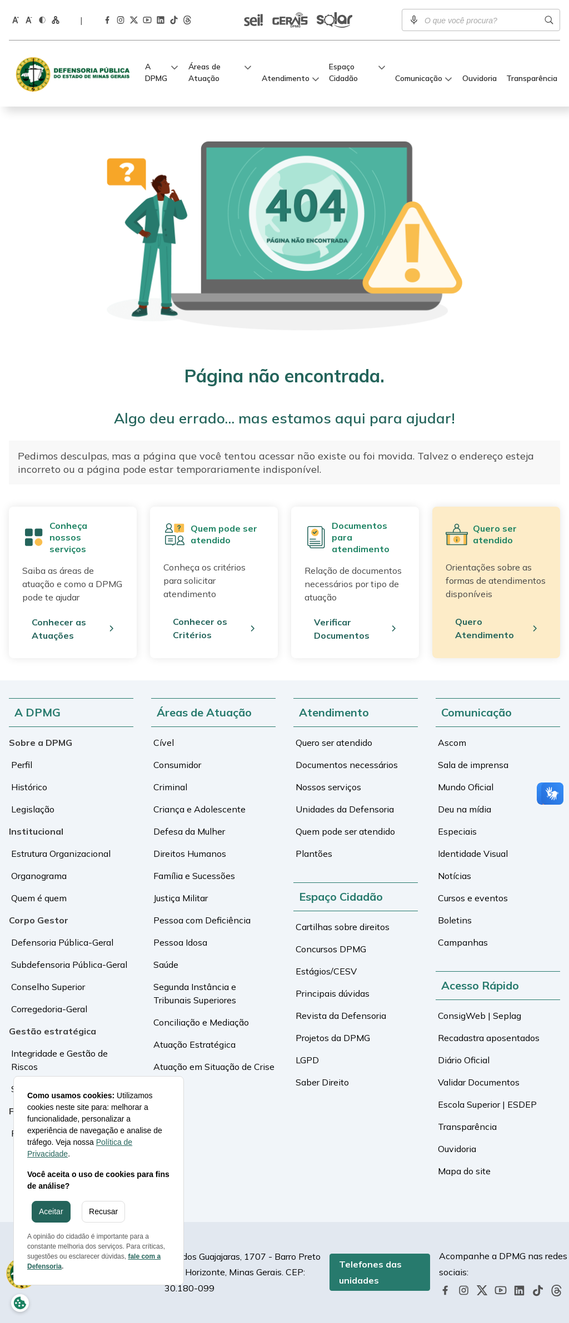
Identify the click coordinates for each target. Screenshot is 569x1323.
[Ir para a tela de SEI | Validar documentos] (253, 20)
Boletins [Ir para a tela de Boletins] (455, 920)
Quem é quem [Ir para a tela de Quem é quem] (39, 897)
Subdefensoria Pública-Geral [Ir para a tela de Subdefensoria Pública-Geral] (69, 964)
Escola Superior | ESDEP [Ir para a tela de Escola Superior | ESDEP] (487, 1104)
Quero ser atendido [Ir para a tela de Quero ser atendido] (334, 742)
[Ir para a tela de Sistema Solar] (334, 20)
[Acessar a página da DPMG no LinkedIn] (160, 20)
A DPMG (156, 72)
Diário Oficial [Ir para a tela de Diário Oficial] (464, 1060)
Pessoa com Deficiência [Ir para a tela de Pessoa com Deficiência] (202, 920)
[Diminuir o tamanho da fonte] (28, 20)
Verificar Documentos (342, 629)
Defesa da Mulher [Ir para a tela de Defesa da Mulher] (189, 831)
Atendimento (286, 78)
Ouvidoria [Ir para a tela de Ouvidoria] (479, 78)
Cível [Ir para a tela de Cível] (163, 742)
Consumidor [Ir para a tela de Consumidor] (177, 764)
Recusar (103, 1211)
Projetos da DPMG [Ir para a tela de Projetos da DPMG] (333, 1037)
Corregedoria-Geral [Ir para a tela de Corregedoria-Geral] (49, 1008)
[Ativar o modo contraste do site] (42, 20)
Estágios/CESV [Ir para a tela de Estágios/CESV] (326, 971)
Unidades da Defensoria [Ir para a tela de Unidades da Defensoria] (345, 809)
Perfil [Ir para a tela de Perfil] (21, 764)
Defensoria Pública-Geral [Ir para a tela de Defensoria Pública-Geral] (62, 942)
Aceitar (51, 1211)
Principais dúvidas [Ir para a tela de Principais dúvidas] (333, 993)
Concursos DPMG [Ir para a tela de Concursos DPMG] (331, 949)
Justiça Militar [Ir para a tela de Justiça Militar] (180, 897)
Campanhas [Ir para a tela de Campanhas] (463, 942)
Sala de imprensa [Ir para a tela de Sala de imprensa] (473, 764)
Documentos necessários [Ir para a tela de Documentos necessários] (347, 764)
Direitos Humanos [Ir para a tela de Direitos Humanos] (189, 853)
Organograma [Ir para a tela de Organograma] (39, 875)
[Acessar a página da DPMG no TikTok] (173, 20)
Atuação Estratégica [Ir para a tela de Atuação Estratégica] (194, 1044)
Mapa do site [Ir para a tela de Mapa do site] (464, 1170)
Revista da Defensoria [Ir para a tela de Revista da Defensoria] (341, 1015)
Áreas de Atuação (204, 72)
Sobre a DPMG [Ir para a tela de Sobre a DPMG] (40, 742)
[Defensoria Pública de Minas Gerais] (75, 73)
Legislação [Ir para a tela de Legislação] (32, 809)
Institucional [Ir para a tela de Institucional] (36, 831)
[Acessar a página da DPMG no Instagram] (120, 20)
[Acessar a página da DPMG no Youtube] (147, 20)
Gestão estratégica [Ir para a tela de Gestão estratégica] (52, 1031)
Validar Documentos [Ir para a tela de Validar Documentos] (479, 1082)
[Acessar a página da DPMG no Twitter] (133, 20)
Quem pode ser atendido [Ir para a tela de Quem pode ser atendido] (345, 831)
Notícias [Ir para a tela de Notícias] (454, 875)
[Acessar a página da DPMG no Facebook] (107, 20)
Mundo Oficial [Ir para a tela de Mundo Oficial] (465, 786)
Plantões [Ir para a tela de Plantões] (314, 853)
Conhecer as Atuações (59, 629)
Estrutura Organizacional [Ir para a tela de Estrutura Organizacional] (61, 853)
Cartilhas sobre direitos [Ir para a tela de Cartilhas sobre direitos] (343, 926)
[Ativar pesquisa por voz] (414, 20)
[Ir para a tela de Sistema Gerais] (290, 20)
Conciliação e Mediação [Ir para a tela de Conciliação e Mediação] (201, 1022)
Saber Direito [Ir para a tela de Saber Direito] (322, 1082)
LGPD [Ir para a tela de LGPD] (307, 1060)
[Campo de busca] (481, 20)
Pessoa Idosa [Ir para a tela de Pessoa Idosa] (180, 942)
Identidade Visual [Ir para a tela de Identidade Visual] (473, 853)
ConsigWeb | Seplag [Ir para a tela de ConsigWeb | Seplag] (479, 1015)
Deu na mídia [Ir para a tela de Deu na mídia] (464, 809)
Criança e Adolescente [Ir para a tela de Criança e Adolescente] (199, 809)
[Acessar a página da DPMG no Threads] (187, 20)
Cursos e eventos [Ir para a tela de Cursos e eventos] (473, 897)
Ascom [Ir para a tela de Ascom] (452, 742)
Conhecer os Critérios (200, 628)
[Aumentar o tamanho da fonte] (15, 20)
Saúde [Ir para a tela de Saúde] (165, 964)
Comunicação (418, 78)
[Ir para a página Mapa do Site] (55, 20)
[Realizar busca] (549, 20)
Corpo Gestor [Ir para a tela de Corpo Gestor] (38, 920)
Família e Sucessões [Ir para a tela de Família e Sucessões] (194, 875)
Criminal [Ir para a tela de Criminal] (170, 786)
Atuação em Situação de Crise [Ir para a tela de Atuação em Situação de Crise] (213, 1066)
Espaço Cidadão (343, 72)
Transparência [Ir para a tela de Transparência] (531, 78)
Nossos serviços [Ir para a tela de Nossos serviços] (328, 786)
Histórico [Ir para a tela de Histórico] (29, 786)
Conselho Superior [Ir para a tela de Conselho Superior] (48, 986)
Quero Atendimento (484, 628)
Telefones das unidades (370, 1272)
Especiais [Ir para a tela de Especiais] (457, 831)
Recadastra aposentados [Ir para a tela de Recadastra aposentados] (489, 1037)
